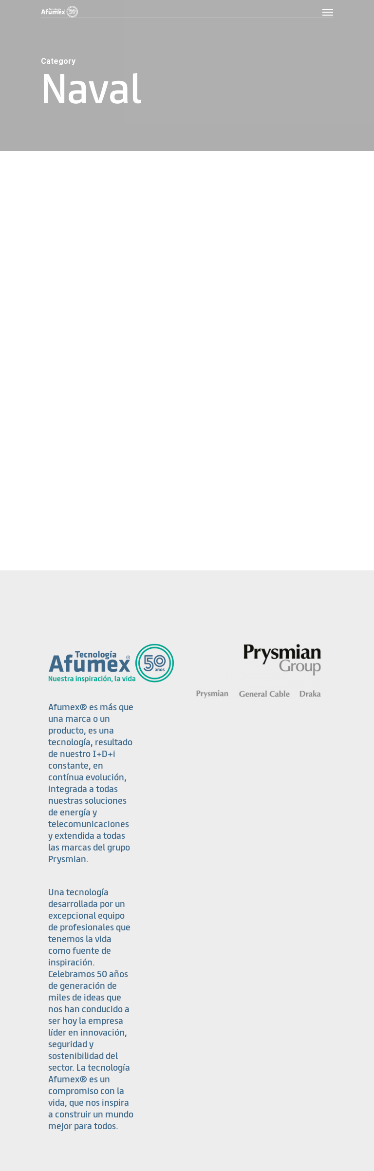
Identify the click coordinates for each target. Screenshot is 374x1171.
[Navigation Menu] (327, 12)
